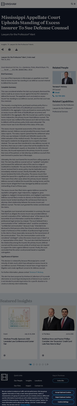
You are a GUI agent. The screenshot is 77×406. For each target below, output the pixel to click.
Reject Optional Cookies (63, 397)
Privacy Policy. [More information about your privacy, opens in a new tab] (25, 405)
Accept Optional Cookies (63, 392)
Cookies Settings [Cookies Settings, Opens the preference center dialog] (63, 402)
